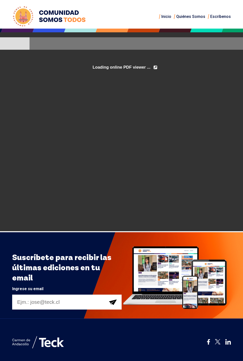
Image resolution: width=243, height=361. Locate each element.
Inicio (166, 16)
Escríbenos (220, 16)
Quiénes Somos (190, 16)
